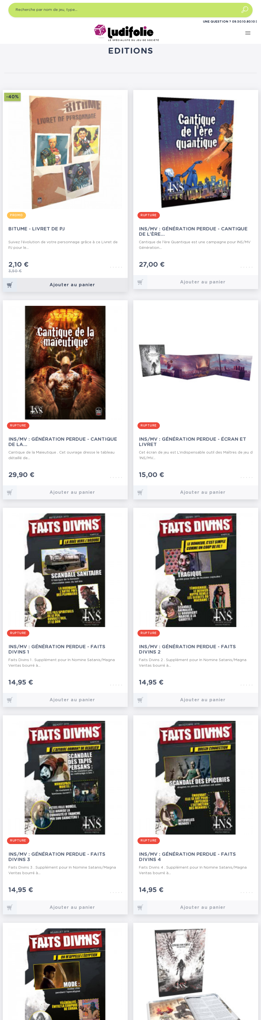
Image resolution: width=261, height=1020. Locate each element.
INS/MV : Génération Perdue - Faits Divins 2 (187, 649)
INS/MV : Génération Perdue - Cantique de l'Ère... (193, 232)
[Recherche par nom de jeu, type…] (130, 10)
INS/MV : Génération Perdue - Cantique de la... (62, 442)
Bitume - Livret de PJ (36, 229)
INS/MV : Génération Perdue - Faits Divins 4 (187, 857)
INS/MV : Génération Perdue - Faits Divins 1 (56, 649)
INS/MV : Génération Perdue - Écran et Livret (192, 442)
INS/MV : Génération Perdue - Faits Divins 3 (56, 857)
